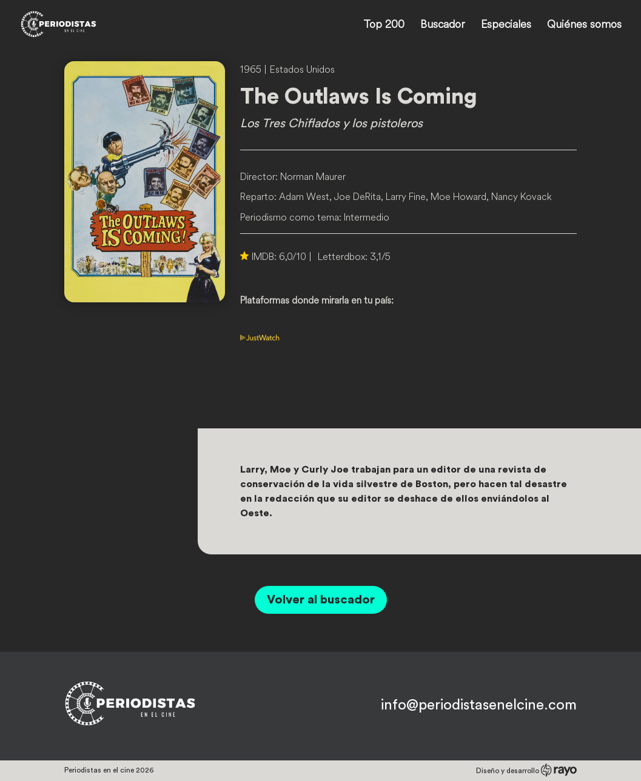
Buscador (442, 25)
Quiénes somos (584, 25)
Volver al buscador (321, 600)
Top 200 (383, 25)
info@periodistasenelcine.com (479, 705)
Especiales (506, 25)
